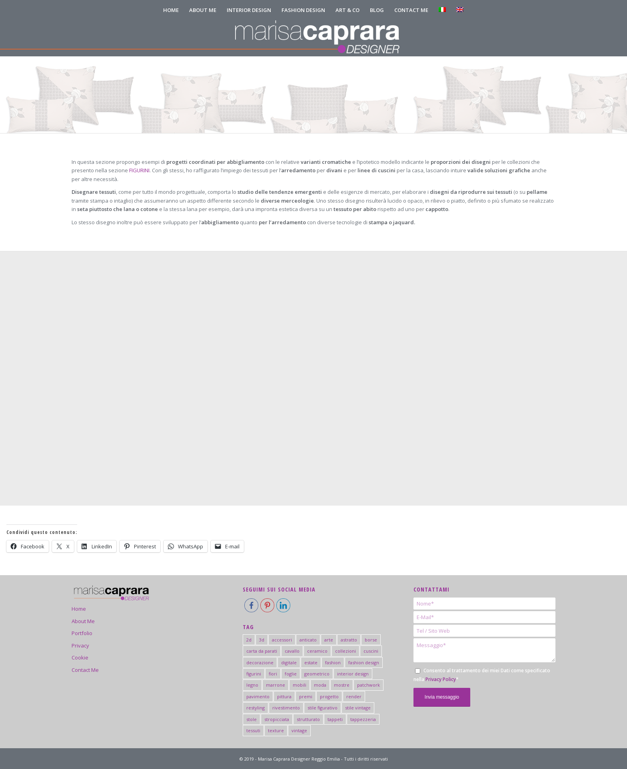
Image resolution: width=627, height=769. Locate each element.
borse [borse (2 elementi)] (371, 640)
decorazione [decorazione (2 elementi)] (260, 662)
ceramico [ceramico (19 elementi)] (317, 651)
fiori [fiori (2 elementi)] (273, 674)
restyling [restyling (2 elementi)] (255, 708)
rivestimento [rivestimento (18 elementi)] (286, 708)
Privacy (80, 645)
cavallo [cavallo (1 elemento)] (292, 651)
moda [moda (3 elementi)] (320, 685)
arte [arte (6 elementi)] (328, 640)
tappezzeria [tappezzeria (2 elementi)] (363, 719)
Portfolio (82, 633)
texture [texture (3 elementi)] (276, 730)
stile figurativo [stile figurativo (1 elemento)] (322, 708)
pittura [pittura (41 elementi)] (284, 696)
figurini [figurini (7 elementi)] (253, 674)
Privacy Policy (440, 679)
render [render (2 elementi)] (353, 696)
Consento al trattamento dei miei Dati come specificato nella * (481, 674)
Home (79, 608)
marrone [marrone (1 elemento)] (275, 685)
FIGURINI (139, 170)
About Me (83, 621)
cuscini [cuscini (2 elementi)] (370, 651)
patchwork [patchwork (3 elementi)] (368, 685)
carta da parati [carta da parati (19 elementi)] (261, 651)
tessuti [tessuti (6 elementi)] (253, 730)
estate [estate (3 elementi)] (310, 662)
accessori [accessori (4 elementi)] (282, 640)
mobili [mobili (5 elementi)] (299, 685)
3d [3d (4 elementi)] (261, 640)
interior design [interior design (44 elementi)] (353, 674)
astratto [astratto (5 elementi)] (349, 640)
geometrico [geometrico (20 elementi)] (316, 674)
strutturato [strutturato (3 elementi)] (308, 719)
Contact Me (85, 669)
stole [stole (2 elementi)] (251, 719)
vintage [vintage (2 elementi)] (299, 730)
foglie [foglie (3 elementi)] (291, 674)
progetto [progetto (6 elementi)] (329, 696)
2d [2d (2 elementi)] (249, 640)
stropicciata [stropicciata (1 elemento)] (276, 719)
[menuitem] (171, 10)
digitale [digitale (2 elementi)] (289, 662)
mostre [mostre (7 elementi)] (341, 685)
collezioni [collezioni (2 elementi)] (345, 651)
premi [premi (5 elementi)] (305, 696)
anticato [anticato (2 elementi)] (308, 640)
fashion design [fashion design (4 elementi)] (363, 662)
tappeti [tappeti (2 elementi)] (335, 719)
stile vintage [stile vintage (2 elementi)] (358, 708)
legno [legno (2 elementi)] (252, 685)
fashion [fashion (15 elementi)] (333, 662)
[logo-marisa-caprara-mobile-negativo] (313, 38)
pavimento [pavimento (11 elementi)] (258, 696)
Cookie (80, 657)
